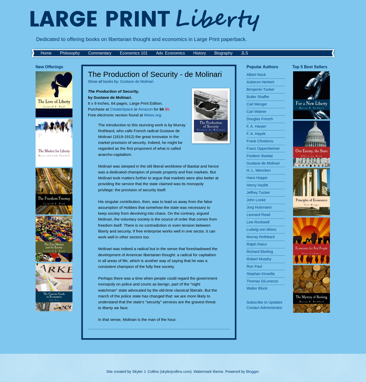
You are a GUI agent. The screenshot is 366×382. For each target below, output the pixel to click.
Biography (223, 53)
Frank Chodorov (260, 141)
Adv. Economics (170, 53)
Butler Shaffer (258, 97)
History (199, 53)
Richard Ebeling (260, 252)
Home (46, 53)
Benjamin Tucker (260, 89)
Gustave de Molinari (137, 81)
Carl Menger (257, 104)
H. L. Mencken (259, 170)
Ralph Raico (257, 244)
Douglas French (260, 119)
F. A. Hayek (256, 134)
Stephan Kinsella (260, 274)
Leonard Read (258, 215)
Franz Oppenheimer (263, 148)
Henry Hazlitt (257, 185)
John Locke (256, 200)
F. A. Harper (256, 126)
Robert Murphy (259, 259)
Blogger (252, 372)
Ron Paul (254, 266)
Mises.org (152, 115)
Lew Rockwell (258, 222)
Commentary (100, 53)
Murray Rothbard (260, 237)
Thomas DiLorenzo (262, 281)
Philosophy (70, 53)
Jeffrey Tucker (258, 192)
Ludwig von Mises (261, 229)
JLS (244, 53)
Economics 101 (134, 53)
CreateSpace (121, 109)
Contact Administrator (264, 308)
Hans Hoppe (257, 178)
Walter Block (257, 288)
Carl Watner (256, 112)
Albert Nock (256, 75)
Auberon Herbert (260, 82)
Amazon (145, 109)
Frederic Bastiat (260, 156)
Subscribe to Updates (264, 302)
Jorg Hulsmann (259, 207)
